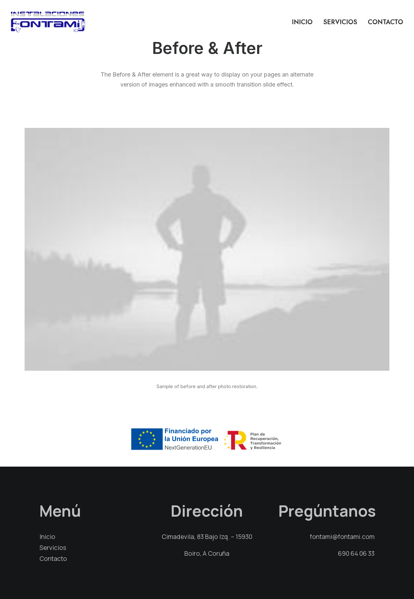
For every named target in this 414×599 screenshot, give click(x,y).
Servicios (340, 22)
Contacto (385, 22)
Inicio (302, 22)
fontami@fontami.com (342, 536)
